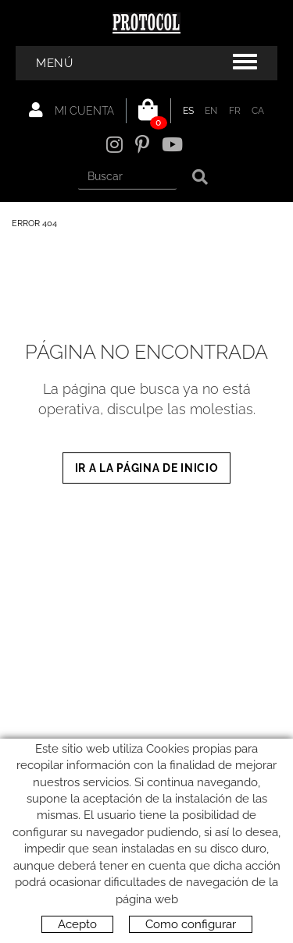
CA (258, 110)
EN (211, 110)
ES (189, 110)
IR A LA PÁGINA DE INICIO (147, 468)
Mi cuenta (71, 110)
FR (235, 110)
